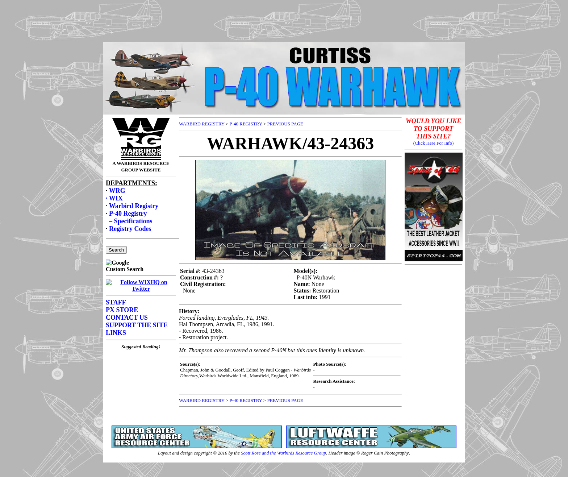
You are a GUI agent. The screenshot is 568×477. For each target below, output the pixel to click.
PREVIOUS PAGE (285, 123)
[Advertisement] (284, 19)
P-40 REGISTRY (245, 123)
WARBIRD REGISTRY (202, 123)
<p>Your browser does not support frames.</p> (141, 269)
